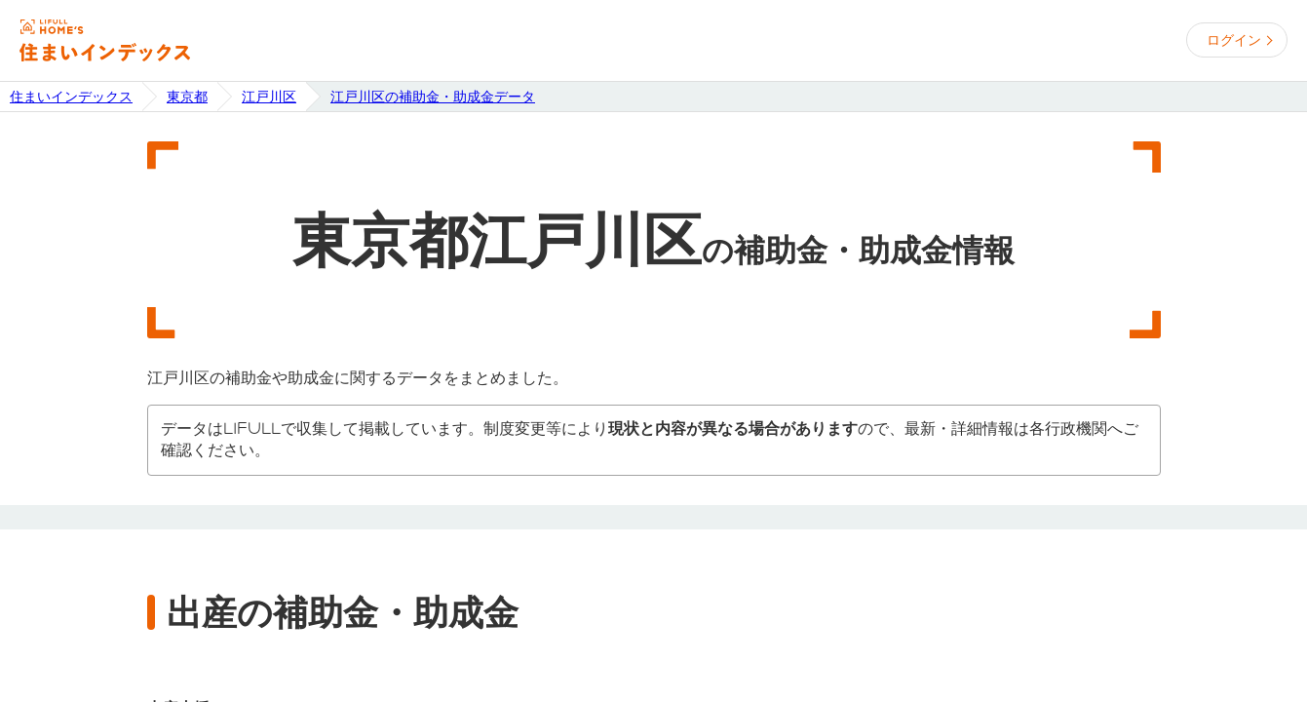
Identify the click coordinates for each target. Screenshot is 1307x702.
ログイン (1234, 40)
